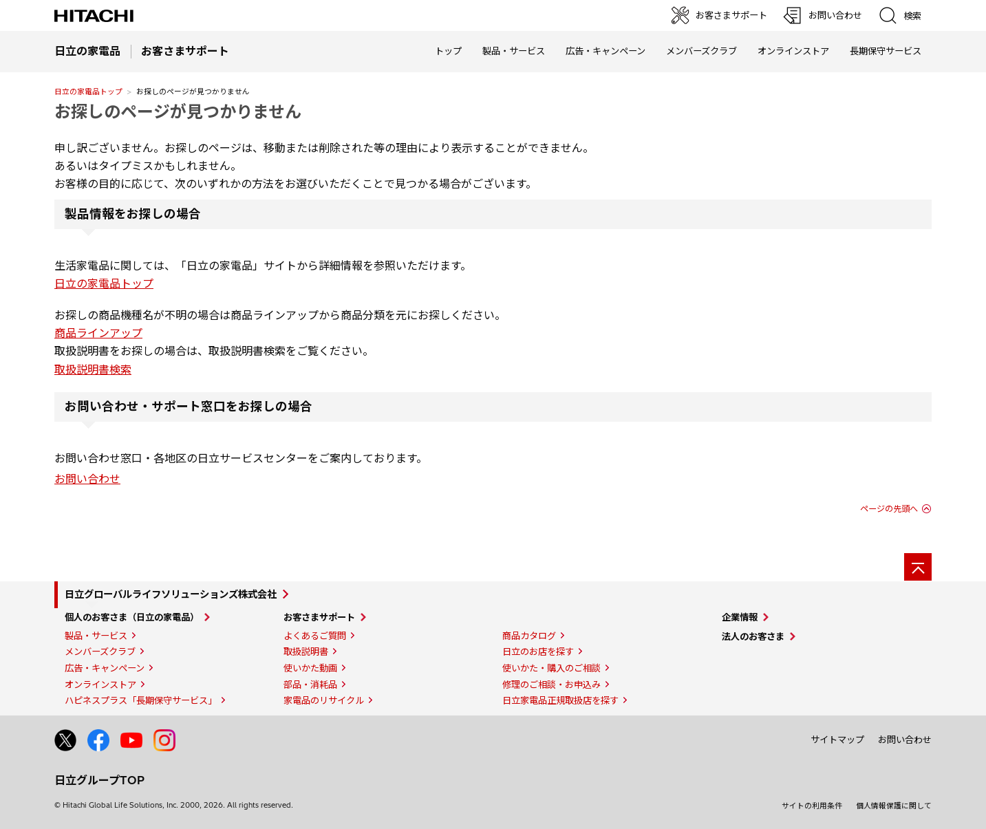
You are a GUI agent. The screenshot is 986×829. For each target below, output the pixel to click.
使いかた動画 (310, 668)
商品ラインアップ (98, 333)
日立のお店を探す (538, 651)
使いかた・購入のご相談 (551, 668)
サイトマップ (837, 739)
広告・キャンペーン (104, 668)
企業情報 (740, 617)
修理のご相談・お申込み (551, 684)
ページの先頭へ (889, 509)
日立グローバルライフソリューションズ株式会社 (171, 594)
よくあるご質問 (314, 635)
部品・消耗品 (310, 684)
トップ (448, 50)
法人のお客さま (753, 636)
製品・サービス (96, 635)
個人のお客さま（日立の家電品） (132, 617)
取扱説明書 (305, 651)
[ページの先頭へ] (918, 567)
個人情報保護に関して (894, 805)
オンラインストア (793, 50)
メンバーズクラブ (701, 50)
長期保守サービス (885, 50)
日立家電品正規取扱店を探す (560, 700)
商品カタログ (529, 635)
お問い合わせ (87, 479)
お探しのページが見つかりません (177, 111)
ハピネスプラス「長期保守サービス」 (141, 700)
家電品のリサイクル (323, 700)
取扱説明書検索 (92, 369)
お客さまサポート (319, 617)
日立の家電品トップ (88, 91)
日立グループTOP (99, 780)
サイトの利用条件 (812, 805)
